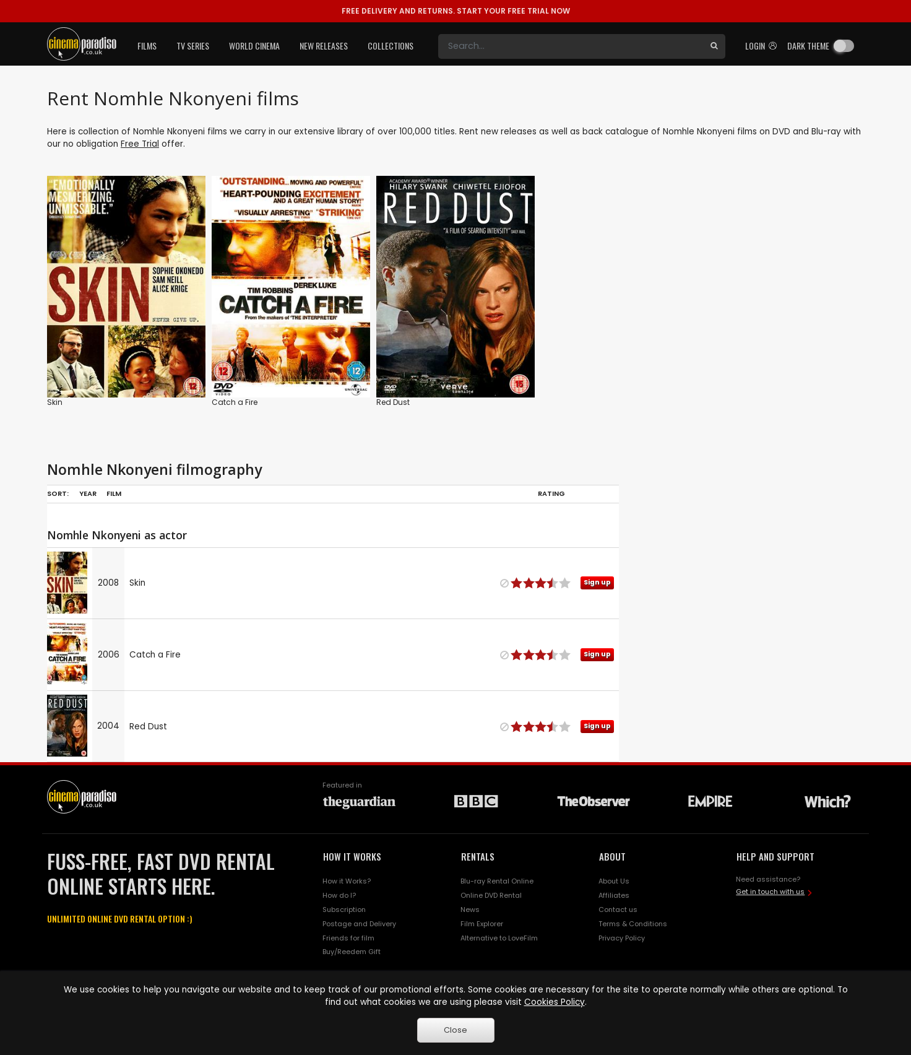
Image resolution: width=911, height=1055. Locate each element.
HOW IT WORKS (352, 856)
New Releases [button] (324, 45)
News (470, 909)
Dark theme (808, 45)
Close (455, 1030)
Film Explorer (481, 924)
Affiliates (613, 895)
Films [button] (147, 45)
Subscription (344, 909)
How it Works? (346, 881)
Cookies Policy (554, 1002)
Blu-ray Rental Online (496, 881)
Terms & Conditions (632, 924)
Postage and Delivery (359, 924)
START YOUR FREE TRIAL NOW (456, 11)
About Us (613, 881)
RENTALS (477, 856)
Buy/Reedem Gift (351, 952)
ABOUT (612, 856)
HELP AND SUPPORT (775, 856)
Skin (55, 402)
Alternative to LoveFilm (499, 938)
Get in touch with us (770, 892)
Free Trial (140, 144)
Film (113, 493)
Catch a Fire (234, 402)
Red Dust (393, 402)
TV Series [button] (192, 45)
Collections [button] (390, 45)
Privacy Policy (621, 938)
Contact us (617, 909)
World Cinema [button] (254, 45)
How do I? (339, 895)
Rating (551, 493)
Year (88, 493)
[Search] (570, 46)
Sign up (597, 582)
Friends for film (348, 938)
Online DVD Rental (491, 895)
